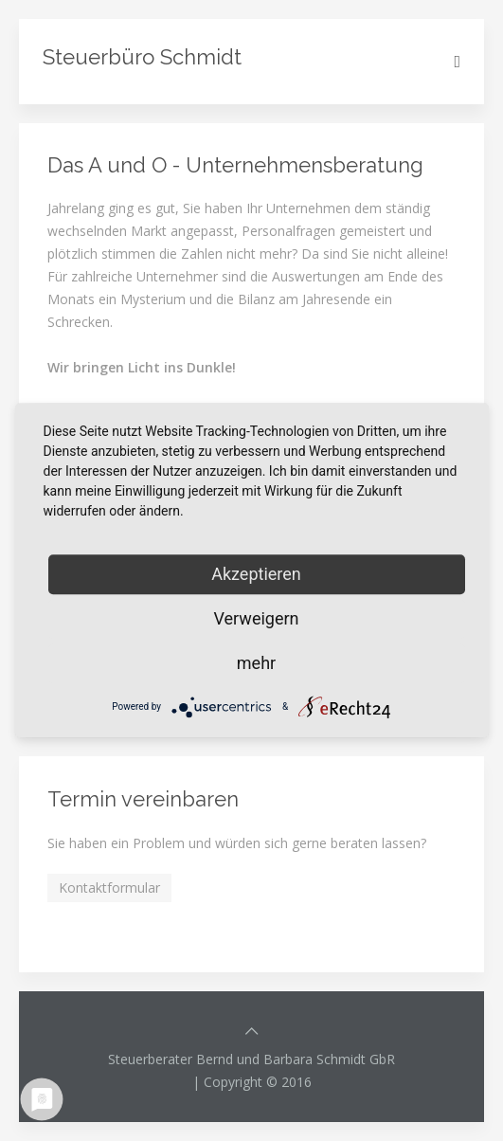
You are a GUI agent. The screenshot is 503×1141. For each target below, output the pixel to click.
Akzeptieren (256, 574)
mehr (256, 663)
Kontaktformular (109, 887)
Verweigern (255, 618)
